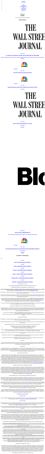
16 (26, 283)
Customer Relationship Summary (37, 363)
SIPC (37, 298)
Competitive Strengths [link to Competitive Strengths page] (23, 6)
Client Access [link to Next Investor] (23, 2)
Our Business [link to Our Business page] (23, 5)
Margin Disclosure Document (20, 404)
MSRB (41, 298)
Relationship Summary (34, 290)
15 (25, 283)
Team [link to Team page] (23, 7)
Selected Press (19, 17)
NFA (38, 298)
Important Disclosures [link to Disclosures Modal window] (32, 285)
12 (23, 283)
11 (22, 283)
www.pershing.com (29, 373)
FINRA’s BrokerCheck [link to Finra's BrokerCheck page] (16, 285)
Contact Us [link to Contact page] (23, 1)
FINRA (34, 298)
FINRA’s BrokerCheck (19, 290)
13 (24, 283)
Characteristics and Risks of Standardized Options (28, 398)
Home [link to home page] (23, 4)
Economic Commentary (26, 17)
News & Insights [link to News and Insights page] (23, 8)
